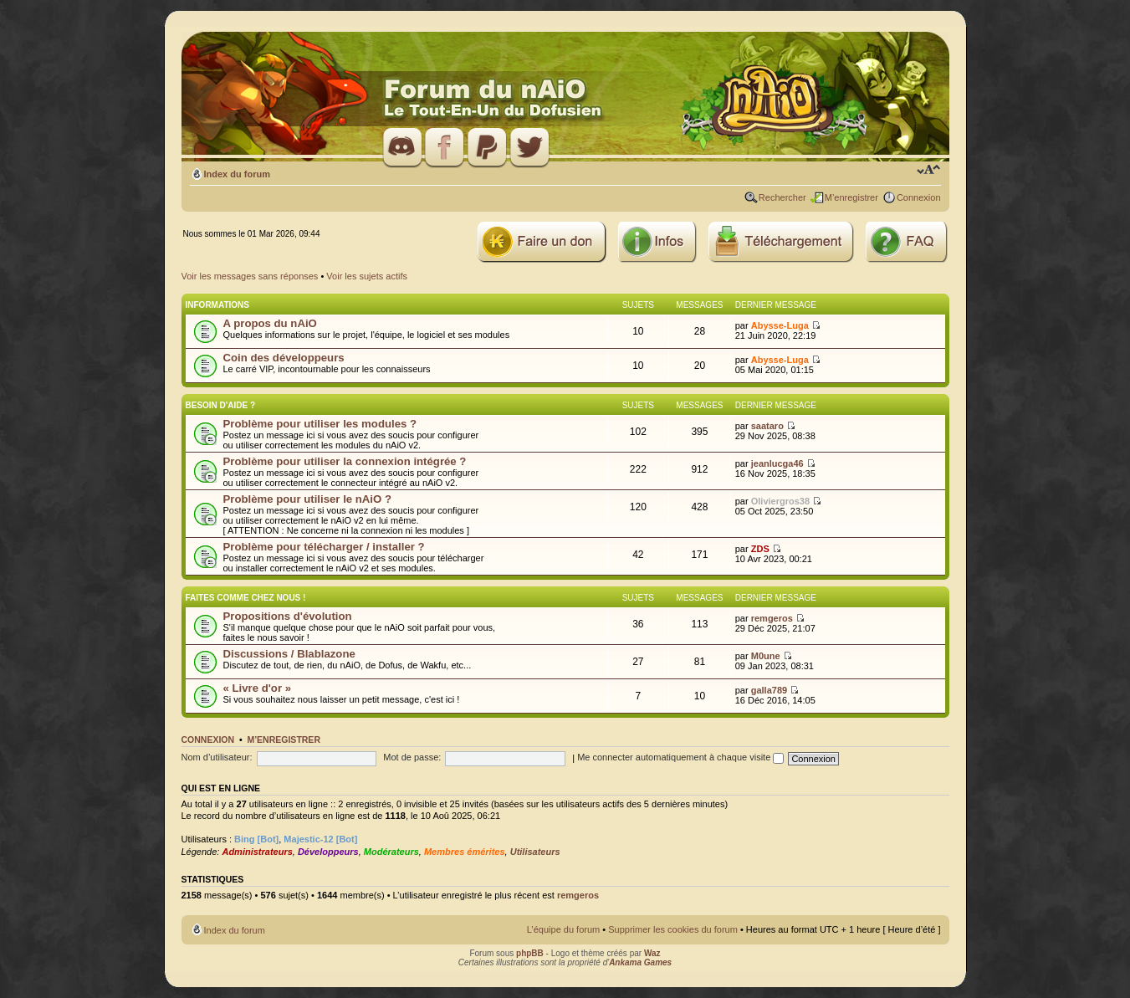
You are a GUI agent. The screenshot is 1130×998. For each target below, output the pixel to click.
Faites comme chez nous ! (246, 597)
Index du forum (237, 174)
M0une (765, 656)
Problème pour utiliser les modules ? (320, 423)
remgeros (772, 618)
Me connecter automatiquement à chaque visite (680, 757)
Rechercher (782, 197)
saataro (767, 426)
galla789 (769, 690)
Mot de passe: (412, 757)
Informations (217, 305)
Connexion (919, 197)
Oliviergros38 (780, 501)
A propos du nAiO (270, 323)
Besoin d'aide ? (221, 405)
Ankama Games (640, 962)
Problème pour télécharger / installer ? (324, 546)
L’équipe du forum (563, 929)
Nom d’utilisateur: (217, 757)
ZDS (760, 549)
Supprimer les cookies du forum (673, 929)
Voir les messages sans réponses (250, 276)
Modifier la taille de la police (929, 170)
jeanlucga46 (777, 463)
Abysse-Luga (780, 325)
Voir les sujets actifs (366, 276)
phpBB (530, 953)
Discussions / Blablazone (289, 653)
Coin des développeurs (284, 357)
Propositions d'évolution (287, 616)
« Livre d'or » (257, 688)
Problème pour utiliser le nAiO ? (307, 499)
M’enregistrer (851, 197)
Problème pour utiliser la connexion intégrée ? (345, 461)
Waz (652, 953)
